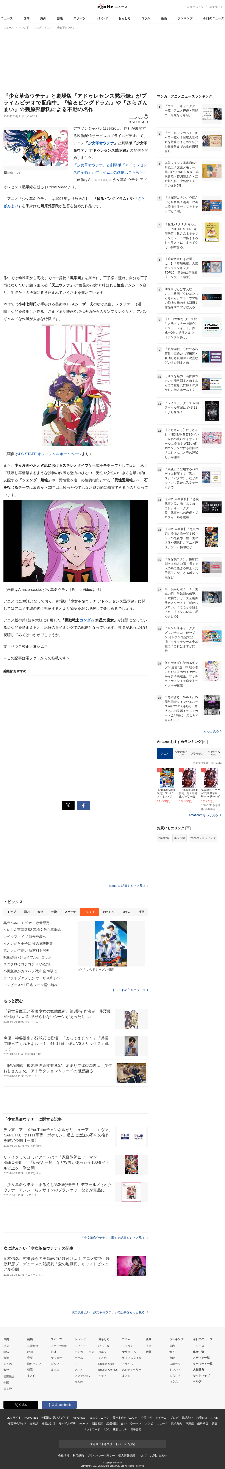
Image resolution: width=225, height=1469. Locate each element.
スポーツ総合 (59, 1346)
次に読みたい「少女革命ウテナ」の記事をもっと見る (110, 1312)
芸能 (60, 18)
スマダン (127, 1346)
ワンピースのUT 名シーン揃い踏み (30, 985)
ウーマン (135, 1423)
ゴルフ (55, 1363)
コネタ (102, 1352)
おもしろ (125, 18)
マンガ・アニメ (84, 1352)
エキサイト (216, 6)
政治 (6, 1357)
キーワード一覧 (202, 1363)
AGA (106, 1429)
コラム (145, 18)
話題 (148, 1352)
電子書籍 (135, 1429)
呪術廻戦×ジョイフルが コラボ (27, 957)
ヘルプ (197, 1381)
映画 (30, 1352)
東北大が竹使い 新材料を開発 (26, 950)
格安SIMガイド (17, 1423)
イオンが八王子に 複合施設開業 (28, 943)
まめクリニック (99, 1417)
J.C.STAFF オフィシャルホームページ (50, 454)
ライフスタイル (132, 1357)
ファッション (83, 1375)
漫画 (164, 18)
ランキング (184, 18)
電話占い (187, 1417)
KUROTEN (31, 1417)
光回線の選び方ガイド (55, 1417)
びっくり (103, 1346)
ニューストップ (196, 6)
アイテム (160, 1417)
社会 (6, 1346)
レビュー (80, 1346)
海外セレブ (34, 1363)
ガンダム (87, 620)
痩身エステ (120, 1429)
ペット (102, 1375)
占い (124, 1423)
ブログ (174, 1417)
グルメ (79, 1369)
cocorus (84, 1423)
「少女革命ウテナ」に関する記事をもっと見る (114, 1237)
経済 (6, 1352)
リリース (198, 1346)
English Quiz (106, 1363)
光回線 (34, 1423)
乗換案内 (176, 1423)
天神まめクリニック (125, 1417)
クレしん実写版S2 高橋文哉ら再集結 (32, 930)
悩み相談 (97, 1423)
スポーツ (79, 18)
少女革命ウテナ (101, 143)
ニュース (7, 18)
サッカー (56, 1357)
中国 (6, 1382)
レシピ (149, 1423)
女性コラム (129, 1352)
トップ (11, 911)
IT (76, 1363)
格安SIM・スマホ (207, 1417)
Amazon (163, 838)
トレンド (102, 18)
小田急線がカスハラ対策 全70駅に (30, 971)
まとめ (7, 1363)
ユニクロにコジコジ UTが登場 (27, 964)
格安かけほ (48, 1423)
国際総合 (9, 1376)
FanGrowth (79, 1417)
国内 (26, 18)
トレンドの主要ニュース (130, 989)
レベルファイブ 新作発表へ (24, 936)
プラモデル (197, 753)
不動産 (190, 1423)
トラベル (127, 1363)
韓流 (30, 1369)
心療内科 (146, 1417)
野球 (53, 1352)
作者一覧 (198, 1352)
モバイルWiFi (67, 1423)
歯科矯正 (202, 1423)
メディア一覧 (201, 1357)
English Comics (108, 1369)
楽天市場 (179, 838)
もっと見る (213, 731)
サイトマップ (201, 1375)
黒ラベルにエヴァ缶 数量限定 (26, 923)
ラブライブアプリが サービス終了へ (31, 978)
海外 (43, 18)
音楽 (30, 1357)
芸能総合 (32, 1346)
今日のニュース (213, 18)
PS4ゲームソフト (213, 753)
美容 (214, 1423)
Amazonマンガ (181, 753)
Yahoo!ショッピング (203, 838)
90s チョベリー (131, 1369)
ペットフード (92, 1429)
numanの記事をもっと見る (128, 885)
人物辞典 (198, 1369)
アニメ (165, 753)
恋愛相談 (111, 1423)
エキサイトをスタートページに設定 (112, 1444)
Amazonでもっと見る (203, 815)
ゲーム (79, 1357)
